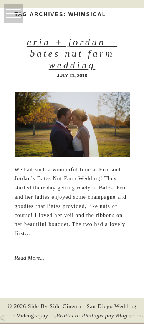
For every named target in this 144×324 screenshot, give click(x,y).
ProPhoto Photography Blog (92, 316)
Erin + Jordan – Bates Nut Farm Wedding (72, 53)
